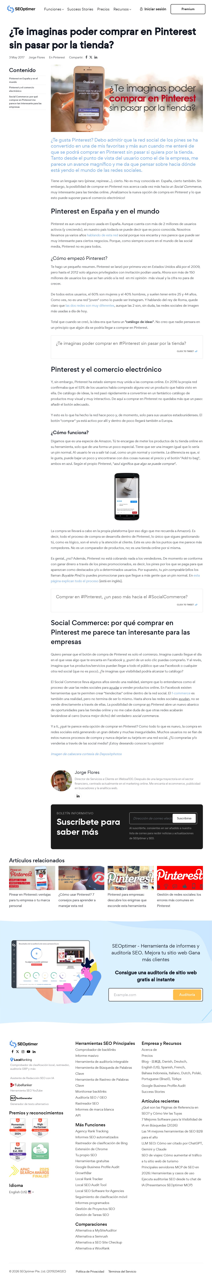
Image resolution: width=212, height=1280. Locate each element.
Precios (103, 9)
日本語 (156, 1061)
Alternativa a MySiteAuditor (96, 1230)
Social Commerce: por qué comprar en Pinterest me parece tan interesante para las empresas (25, 102)
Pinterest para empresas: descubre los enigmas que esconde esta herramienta (127, 900)
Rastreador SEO (87, 1103)
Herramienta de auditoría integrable (101, 1061)
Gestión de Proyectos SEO (95, 1209)
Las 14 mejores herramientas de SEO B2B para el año (172, 1134)
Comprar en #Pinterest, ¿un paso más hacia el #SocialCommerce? (121, 597)
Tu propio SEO (86, 1155)
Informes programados (92, 1203)
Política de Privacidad (90, 1271)
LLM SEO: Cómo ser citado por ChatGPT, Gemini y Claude (172, 1146)
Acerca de (149, 1049)
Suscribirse (184, 818)
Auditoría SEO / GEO (91, 1097)
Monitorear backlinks (90, 1091)
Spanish (167, 1067)
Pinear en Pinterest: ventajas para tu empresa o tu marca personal (30, 900)
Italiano (174, 1073)
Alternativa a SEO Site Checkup (98, 1242)
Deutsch (180, 1061)
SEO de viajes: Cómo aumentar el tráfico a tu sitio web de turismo (172, 1158)
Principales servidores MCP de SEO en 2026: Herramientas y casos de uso (170, 1170)
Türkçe (176, 1079)
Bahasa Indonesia (154, 1073)
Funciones (52, 9)
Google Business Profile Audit (97, 1167)
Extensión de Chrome (91, 1149)
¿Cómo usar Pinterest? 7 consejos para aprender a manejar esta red (77, 900)
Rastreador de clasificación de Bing (101, 1143)
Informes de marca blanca (94, 1109)
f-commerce (181, 693)
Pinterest (59, 57)
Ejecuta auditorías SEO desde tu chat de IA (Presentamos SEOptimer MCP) (171, 1182)
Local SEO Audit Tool (90, 1185)
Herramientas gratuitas (92, 1161)
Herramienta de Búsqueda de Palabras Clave (103, 1070)
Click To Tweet (185, 351)
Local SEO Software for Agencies (99, 1191)
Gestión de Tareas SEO (92, 1215)
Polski (196, 1073)
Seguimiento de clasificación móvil (101, 1197)
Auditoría (187, 994)
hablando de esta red (102, 235)
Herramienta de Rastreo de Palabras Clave (102, 1082)
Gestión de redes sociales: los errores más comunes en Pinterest (179, 900)
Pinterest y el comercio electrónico (21, 89)
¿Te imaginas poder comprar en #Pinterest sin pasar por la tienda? (121, 343)
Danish (167, 1061)
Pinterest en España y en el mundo (23, 80)
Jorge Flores (37, 57)
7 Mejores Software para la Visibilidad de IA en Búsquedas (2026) (172, 1122)
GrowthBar (83, 1173)
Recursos (121, 9)
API (77, 1115)
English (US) (150, 1067)
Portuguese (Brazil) (156, 1079)
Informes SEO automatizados (96, 1137)
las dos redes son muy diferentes (90, 305)
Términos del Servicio (122, 1271)
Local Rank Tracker (89, 1179)
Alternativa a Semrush (91, 1236)
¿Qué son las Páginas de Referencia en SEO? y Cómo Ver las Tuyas (170, 1110)
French (179, 1067)
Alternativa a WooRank (92, 1248)
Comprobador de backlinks (95, 1049)
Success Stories (80, 9)
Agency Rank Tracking (91, 1131)
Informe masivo (87, 1055)
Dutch (185, 1073)
